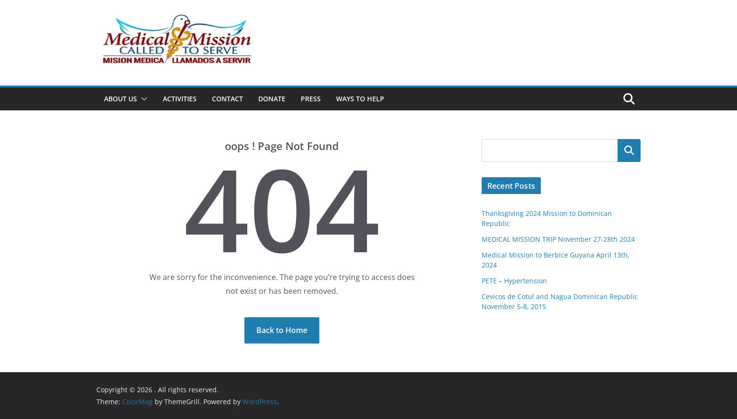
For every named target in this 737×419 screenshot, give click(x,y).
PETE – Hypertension (514, 280)
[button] (142, 99)
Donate (271, 98)
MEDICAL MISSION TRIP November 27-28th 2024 (558, 239)
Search (629, 150)
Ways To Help (360, 98)
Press (311, 98)
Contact (227, 98)
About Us (120, 98)
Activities (180, 98)
